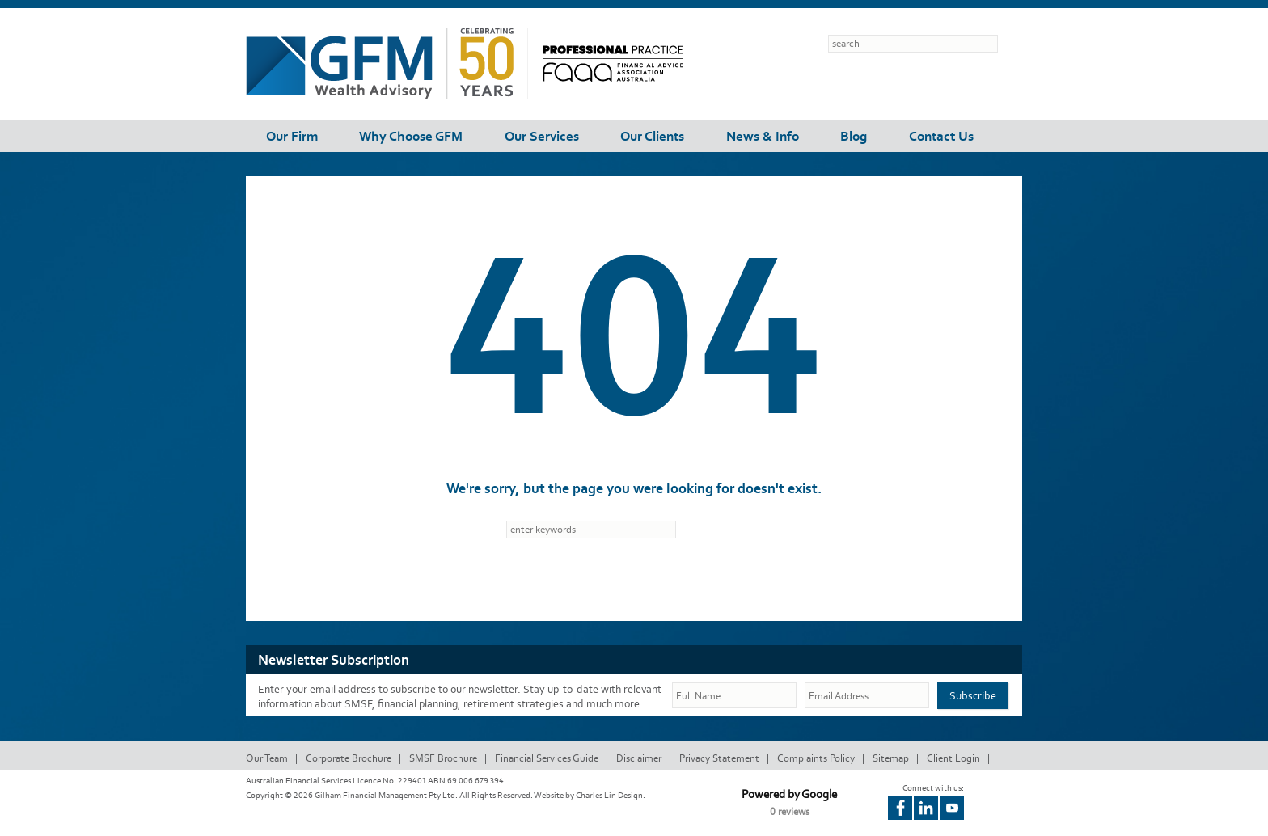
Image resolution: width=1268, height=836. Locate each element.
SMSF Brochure (443, 758)
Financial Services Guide (546, 758)
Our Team (267, 758)
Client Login (953, 758)
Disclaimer (638, 758)
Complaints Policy (816, 758)
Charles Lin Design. (610, 795)
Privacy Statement (719, 758)
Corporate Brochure (348, 758)
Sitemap (891, 758)
